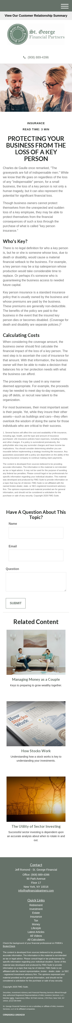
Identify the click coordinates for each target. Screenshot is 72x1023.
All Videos (36, 935)
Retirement (35, 905)
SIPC (12, 998)
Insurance (36, 916)
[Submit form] (16, 603)
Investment (35, 909)
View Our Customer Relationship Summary (36, 15)
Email (13, 546)
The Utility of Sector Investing (36, 826)
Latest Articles (36, 932)
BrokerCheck (9, 946)
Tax (36, 920)
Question (12, 569)
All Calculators (36, 939)
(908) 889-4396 (36, 57)
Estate (36, 912)
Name (13, 523)
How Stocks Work (36, 751)
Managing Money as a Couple (36, 679)
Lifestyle (36, 928)
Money (36, 924)
